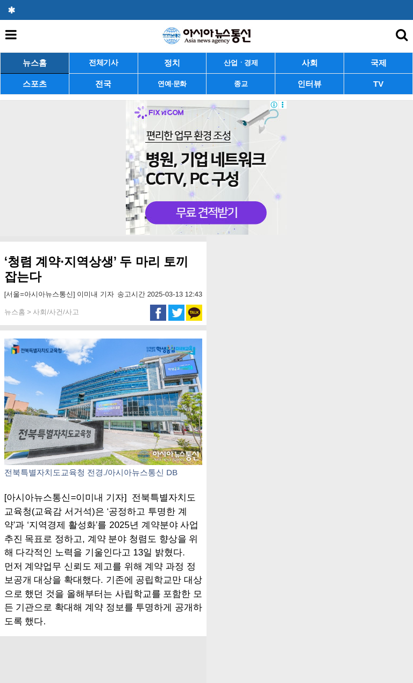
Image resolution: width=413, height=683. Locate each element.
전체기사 (103, 63)
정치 (172, 62)
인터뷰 (309, 83)
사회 (310, 62)
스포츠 (35, 83)
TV (378, 83)
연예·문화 (172, 84)
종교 (240, 84)
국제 (379, 62)
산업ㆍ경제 (241, 63)
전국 (103, 83)
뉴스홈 (35, 62)
